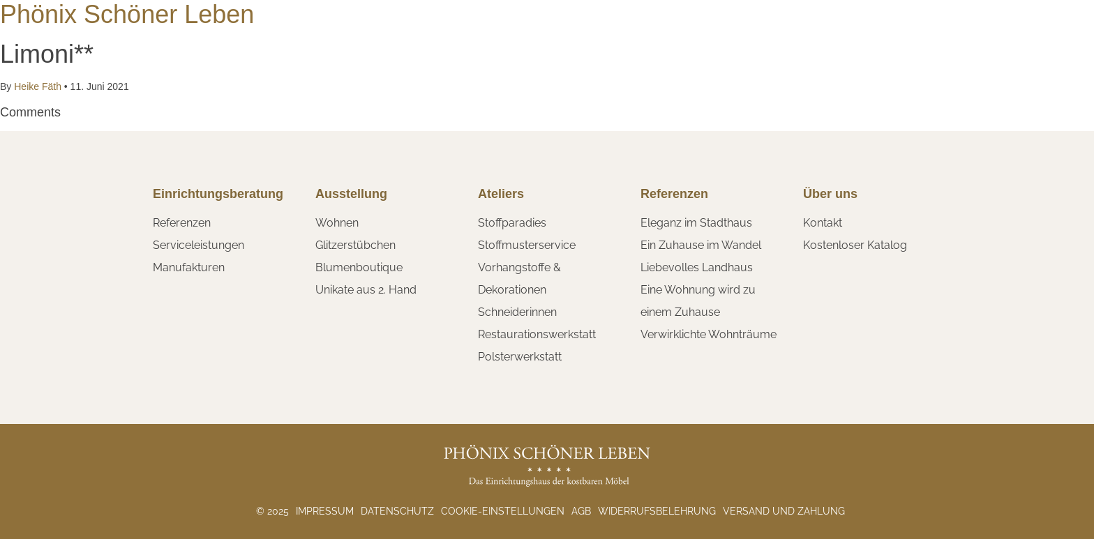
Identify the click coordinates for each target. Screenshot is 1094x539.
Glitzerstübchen (355, 245)
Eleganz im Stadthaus (696, 222)
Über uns (830, 194)
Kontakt (822, 222)
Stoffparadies (512, 222)
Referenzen (182, 222)
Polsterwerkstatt (520, 356)
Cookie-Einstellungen (502, 511)
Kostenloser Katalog (855, 245)
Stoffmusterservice (527, 245)
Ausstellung (351, 194)
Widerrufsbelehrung (657, 511)
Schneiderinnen (517, 312)
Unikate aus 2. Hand (366, 289)
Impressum (325, 511)
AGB (581, 511)
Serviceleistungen (198, 245)
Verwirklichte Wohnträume (708, 334)
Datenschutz (397, 511)
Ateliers (501, 194)
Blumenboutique (359, 267)
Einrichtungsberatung (218, 194)
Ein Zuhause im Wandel (700, 245)
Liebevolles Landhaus (696, 267)
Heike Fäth (37, 86)
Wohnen (337, 222)
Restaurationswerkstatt (537, 334)
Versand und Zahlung (784, 511)
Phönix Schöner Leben (127, 14)
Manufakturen (189, 267)
